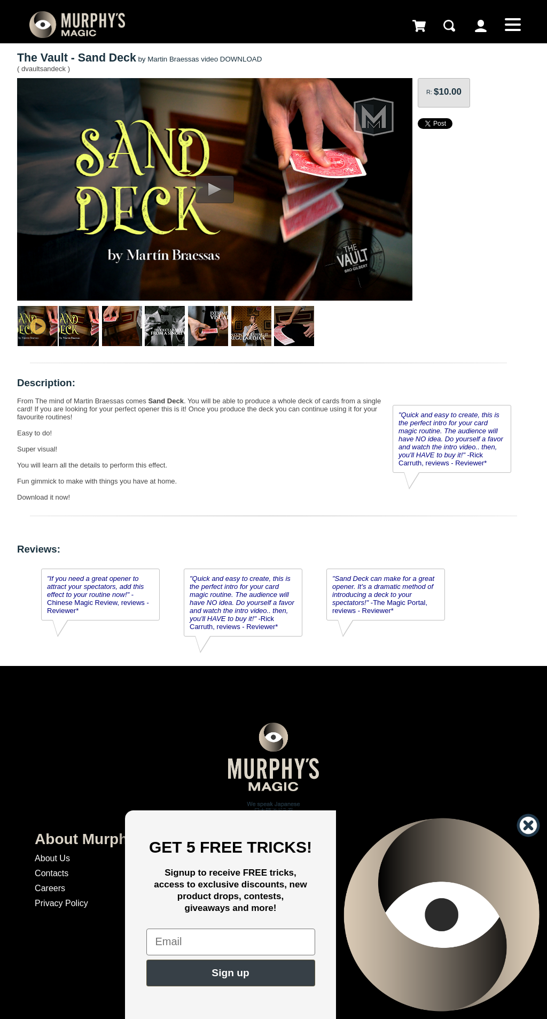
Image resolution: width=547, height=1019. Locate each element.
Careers (50, 888)
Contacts (51, 873)
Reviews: (38, 549)
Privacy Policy (61, 903)
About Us (52, 858)
